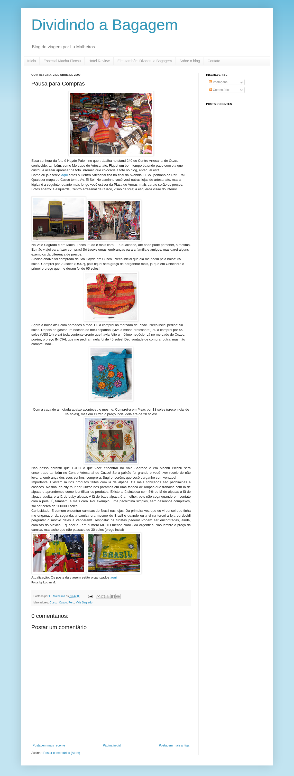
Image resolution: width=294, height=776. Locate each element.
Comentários (219, 90)
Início (31, 61)
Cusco (54, 602)
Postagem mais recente (49, 745)
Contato (214, 61)
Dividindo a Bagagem (104, 24)
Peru (71, 602)
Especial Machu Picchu (62, 61)
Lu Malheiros (57, 596)
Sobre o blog (189, 61)
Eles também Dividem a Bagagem (144, 61)
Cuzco (63, 602)
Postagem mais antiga (174, 745)
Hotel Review (98, 61)
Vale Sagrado (84, 602)
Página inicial (112, 745)
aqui (65, 175)
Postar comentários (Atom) (61, 753)
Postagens (218, 82)
